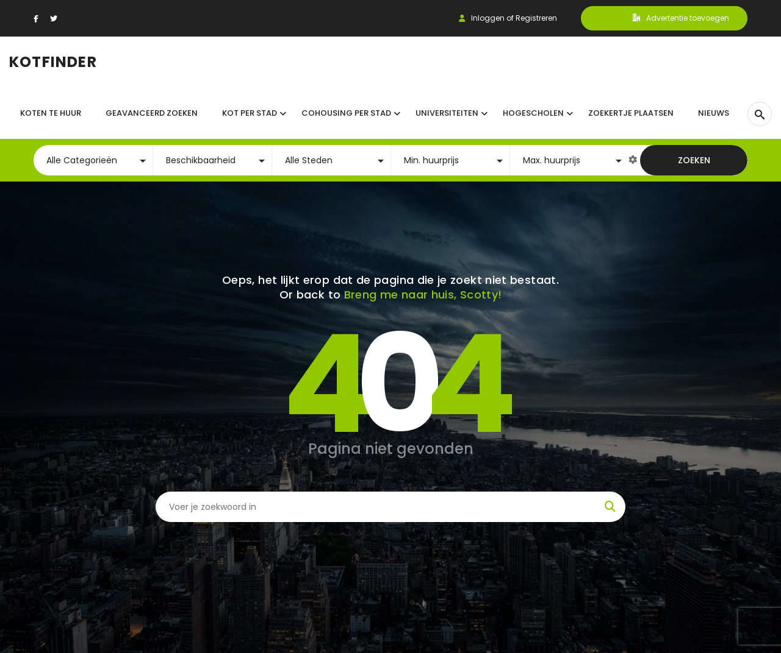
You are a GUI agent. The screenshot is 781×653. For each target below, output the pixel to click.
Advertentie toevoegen (681, 18)
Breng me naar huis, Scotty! (423, 294)
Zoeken (694, 160)
